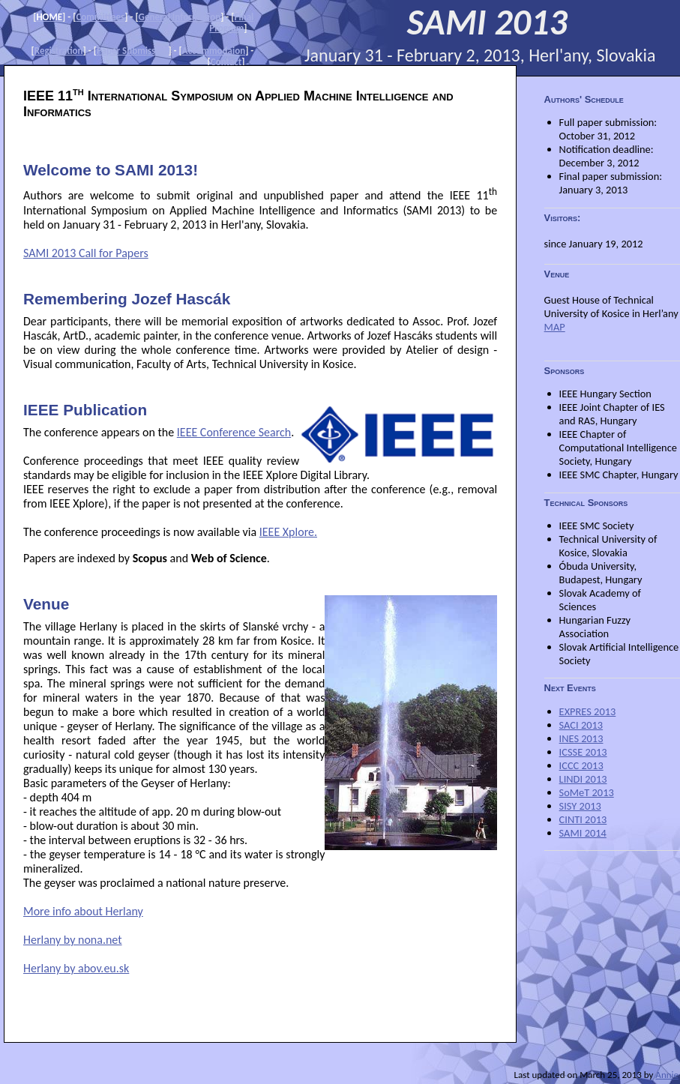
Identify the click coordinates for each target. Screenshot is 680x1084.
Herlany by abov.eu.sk (76, 968)
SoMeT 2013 (586, 792)
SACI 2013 (581, 725)
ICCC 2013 (581, 765)
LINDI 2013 (583, 779)
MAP (554, 327)
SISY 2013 (580, 806)
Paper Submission (133, 50)
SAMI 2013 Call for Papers (85, 253)
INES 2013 (581, 738)
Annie (667, 1074)
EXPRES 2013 (587, 711)
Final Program (231, 22)
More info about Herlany (83, 911)
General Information (180, 16)
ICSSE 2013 (583, 752)
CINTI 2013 (583, 819)
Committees (100, 16)
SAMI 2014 (583, 833)
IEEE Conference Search (234, 432)
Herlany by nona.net (72, 940)
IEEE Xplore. (288, 532)
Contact (226, 61)
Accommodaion (213, 50)
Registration (58, 50)
